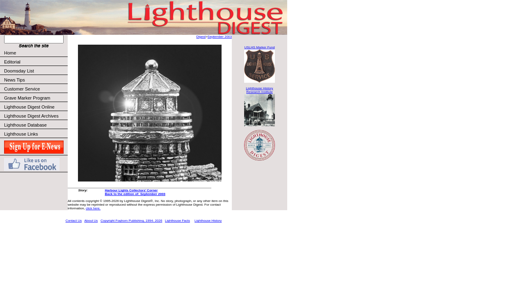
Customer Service (35, 88)
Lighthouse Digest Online (29, 106)
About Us (91, 220)
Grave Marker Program (27, 97)
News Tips (14, 79)
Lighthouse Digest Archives (31, 115)
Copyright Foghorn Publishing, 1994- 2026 (131, 220)
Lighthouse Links (21, 134)
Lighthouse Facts (177, 220)
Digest (201, 37)
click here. (93, 208)
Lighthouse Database (25, 125)
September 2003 (220, 37)
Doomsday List (19, 70)
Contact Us (74, 220)
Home (10, 52)
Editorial (35, 61)
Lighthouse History (208, 220)
